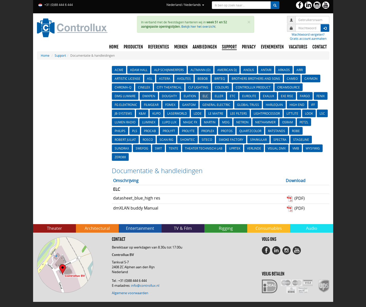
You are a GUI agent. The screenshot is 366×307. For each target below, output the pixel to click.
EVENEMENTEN (272, 46)
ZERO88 (120, 157)
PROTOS (227, 131)
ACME (119, 70)
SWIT (158, 148)
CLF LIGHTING (198, 87)
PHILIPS (120, 131)
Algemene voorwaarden (130, 293)
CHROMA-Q (123, 87)
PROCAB (150, 131)
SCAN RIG (166, 139)
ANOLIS (248, 70)
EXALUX (268, 96)
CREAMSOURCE (288, 87)
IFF (313, 105)
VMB (295, 148)
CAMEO (292, 78)
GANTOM (189, 105)
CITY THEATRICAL (169, 87)
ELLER (219, 96)
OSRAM (287, 122)
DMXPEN (148, 96)
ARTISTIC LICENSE (127, 78)
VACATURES (298, 46)
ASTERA (164, 78)
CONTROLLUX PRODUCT (253, 87)
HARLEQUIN (274, 105)
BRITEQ (219, 78)
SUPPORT (229, 46)
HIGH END (297, 105)
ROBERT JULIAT (125, 139)
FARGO (305, 96)
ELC (205, 96)
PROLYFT (169, 131)
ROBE (296, 131)
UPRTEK (234, 148)
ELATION (190, 96)
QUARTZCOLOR (250, 131)
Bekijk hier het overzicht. (198, 26)
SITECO (207, 139)
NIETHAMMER (265, 122)
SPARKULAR (258, 139)
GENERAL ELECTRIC (216, 105)
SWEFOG (142, 148)
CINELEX (144, 87)
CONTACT (319, 46)
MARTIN (209, 122)
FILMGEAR (151, 105)
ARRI (299, 70)
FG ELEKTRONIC (126, 105)
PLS (134, 131)
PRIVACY (249, 46)
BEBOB (202, 78)
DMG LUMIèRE (125, 96)
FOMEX (170, 105)
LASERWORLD (177, 113)
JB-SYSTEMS (123, 113)
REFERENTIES (158, 46)
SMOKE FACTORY (231, 139)
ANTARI (266, 70)
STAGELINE (301, 139)
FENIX (320, 96)
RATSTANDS (276, 131)
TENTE (173, 148)
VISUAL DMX (277, 148)
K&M (142, 113)
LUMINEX (148, 122)
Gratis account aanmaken (308, 38)
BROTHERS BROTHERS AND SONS (256, 78)
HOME (113, 46)
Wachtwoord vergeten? (308, 34)
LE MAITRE (215, 113)
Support (60, 55)
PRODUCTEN (133, 46)
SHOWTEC (187, 139)
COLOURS (222, 87)
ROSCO (148, 139)
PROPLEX (207, 131)
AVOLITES (184, 78)
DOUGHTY (169, 96)
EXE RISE (287, 96)
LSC (322, 113)
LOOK (309, 113)
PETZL (304, 122)
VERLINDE (254, 148)
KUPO (156, 113)
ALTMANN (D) (201, 70)
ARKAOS (284, 70)
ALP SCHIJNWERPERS (169, 70)
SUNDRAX (122, 148)
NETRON (242, 122)
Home (45, 55)
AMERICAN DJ (227, 70)
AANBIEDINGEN (205, 46)
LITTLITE (292, 113)
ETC (232, 96)
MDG (226, 122)
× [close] (248, 22)
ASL (149, 78)
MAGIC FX (190, 122)
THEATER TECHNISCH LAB (203, 148)
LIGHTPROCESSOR (267, 113)
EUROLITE (249, 96)
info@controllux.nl (145, 285)
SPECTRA (279, 139)
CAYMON (311, 78)
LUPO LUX (169, 122)
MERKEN (180, 46)
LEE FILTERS (238, 113)
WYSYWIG (313, 148)
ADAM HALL (138, 70)
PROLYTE (188, 131)
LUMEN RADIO (125, 122)
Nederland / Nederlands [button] (185, 5)
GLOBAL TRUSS (248, 105)
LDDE (198, 113)
